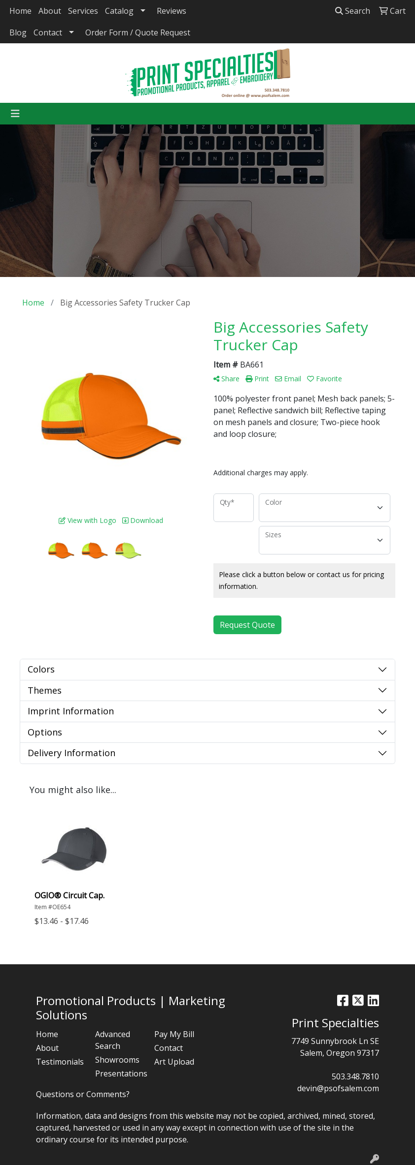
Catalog (119, 10)
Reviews (171, 10)
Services (83, 10)
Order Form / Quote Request (137, 32)
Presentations (118, 1073)
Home (20, 10)
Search (352, 10)
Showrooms (117, 1059)
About (49, 10)
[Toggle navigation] (15, 114)
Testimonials (59, 1061)
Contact (48, 32)
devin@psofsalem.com (338, 1088)
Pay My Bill (174, 1034)
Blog (18, 32)
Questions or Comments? (83, 1094)
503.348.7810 (355, 1076)
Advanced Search (112, 1040)
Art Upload (174, 1061)
